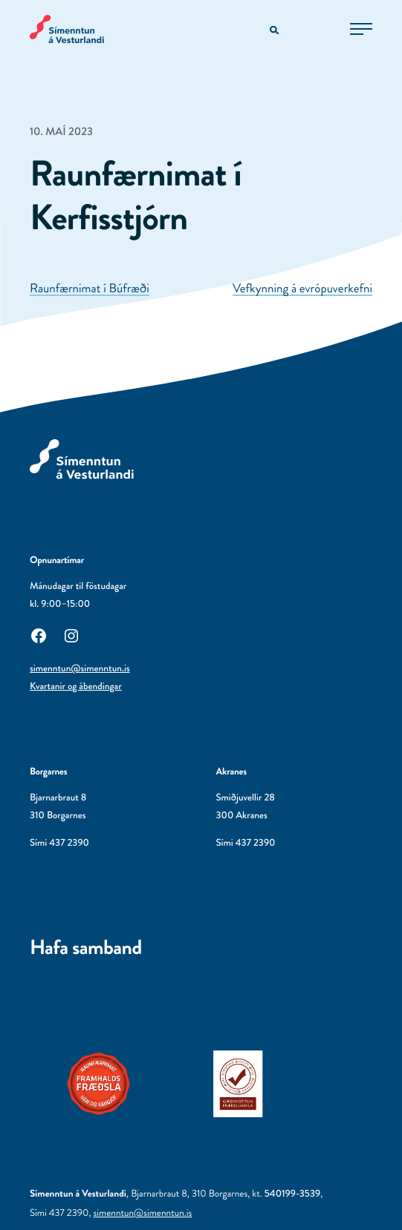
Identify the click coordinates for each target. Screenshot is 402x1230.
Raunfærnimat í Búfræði (89, 288)
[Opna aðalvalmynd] (361, 29)
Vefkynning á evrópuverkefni (302, 288)
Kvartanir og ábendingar (76, 687)
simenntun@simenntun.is (80, 669)
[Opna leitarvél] (275, 30)
